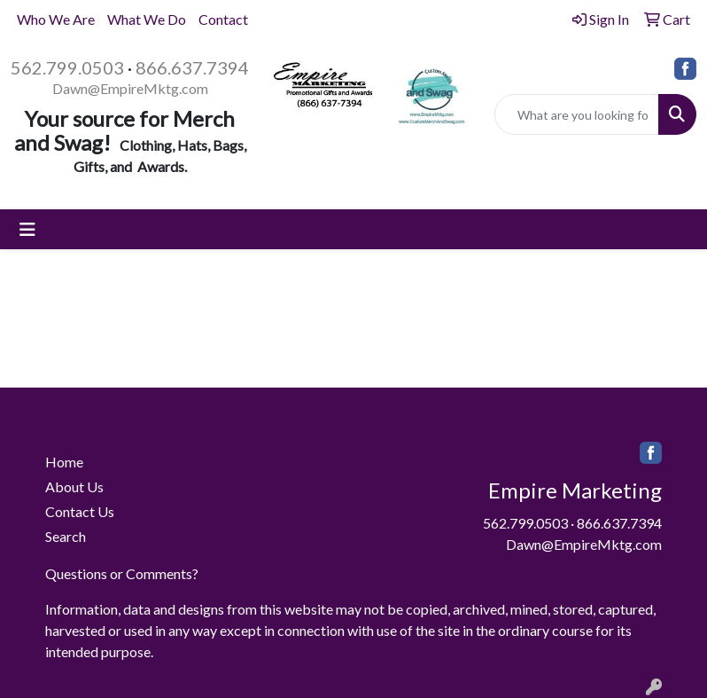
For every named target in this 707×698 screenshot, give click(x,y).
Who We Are (56, 19)
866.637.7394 (192, 67)
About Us (74, 486)
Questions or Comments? (121, 573)
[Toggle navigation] (27, 229)
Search (65, 536)
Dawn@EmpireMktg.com (130, 88)
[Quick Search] (577, 114)
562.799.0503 (67, 67)
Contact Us (79, 511)
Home (64, 461)
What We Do (146, 19)
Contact (223, 19)
